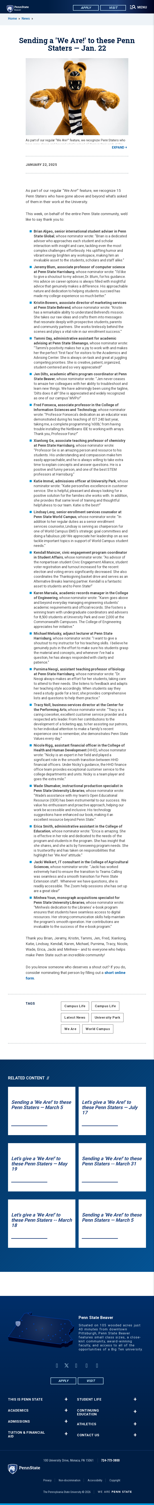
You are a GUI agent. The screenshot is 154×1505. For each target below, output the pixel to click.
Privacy (47, 1480)
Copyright (114, 1480)
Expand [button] (118, 147)
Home (12, 18)
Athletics (86, 1424)
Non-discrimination (69, 1480)
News (26, 18)
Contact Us (88, 1435)
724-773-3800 (110, 1460)
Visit (112, 8)
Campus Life (75, 1006)
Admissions (19, 1421)
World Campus (98, 1029)
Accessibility (95, 1480)
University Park (107, 1017)
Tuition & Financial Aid (26, 1434)
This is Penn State (25, 1399)
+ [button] (66, 1399)
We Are (70, 1029)
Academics (18, 1410)
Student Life (89, 1399)
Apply (85, 8)
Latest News (74, 1017)
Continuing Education (88, 1412)
